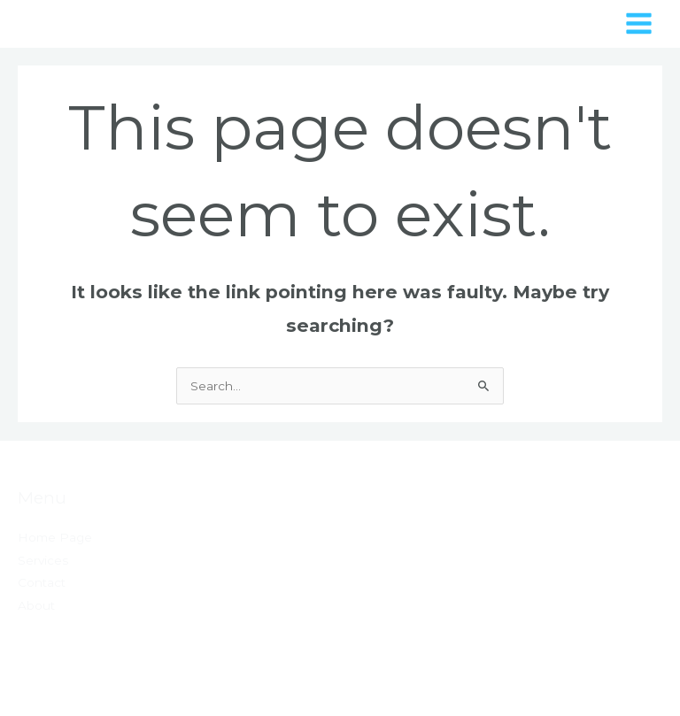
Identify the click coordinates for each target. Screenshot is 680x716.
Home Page (55, 537)
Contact (42, 582)
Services (43, 560)
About (36, 605)
